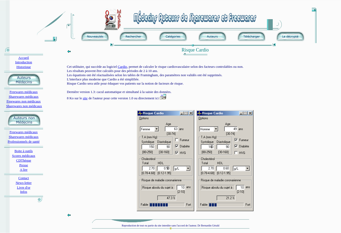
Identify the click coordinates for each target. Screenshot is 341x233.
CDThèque (23, 160)
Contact (23, 178)
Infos (23, 192)
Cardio (122, 67)
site (85, 98)
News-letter (24, 183)
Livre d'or (23, 187)
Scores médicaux (23, 156)
